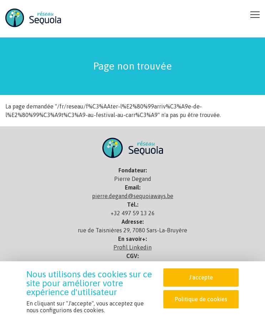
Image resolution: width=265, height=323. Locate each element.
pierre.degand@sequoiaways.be (132, 196)
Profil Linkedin (132, 247)
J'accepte (201, 277)
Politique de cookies (201, 299)
